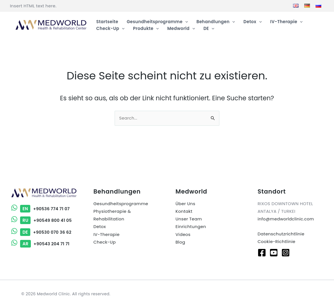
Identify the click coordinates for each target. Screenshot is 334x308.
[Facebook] (262, 252)
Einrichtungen (190, 226)
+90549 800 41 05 (42, 221)
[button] (185, 21)
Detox (99, 226)
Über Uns (185, 204)
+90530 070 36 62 (41, 232)
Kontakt (183, 211)
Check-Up (104, 242)
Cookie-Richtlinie (277, 242)
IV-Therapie (106, 234)
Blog (180, 242)
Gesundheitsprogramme (120, 204)
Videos (182, 234)
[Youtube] (273, 252)
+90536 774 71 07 (41, 209)
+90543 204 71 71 (40, 244)
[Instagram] (285, 252)
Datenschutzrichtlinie (281, 234)
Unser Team (188, 219)
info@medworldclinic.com (287, 219)
